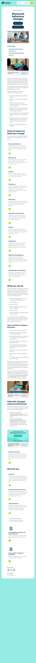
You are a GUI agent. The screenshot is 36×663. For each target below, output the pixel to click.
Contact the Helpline (18, 27)
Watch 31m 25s (18, 435)
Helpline (25, 3)
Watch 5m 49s (18, 387)
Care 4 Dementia (15, 518)
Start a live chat (18, 23)
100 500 (12, 376)
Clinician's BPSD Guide (16, 520)
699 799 (13, 421)
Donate (31, 2)
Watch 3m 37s (18, 64)
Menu (20, 3)
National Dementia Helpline (21, 375)
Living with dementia (17, 10)
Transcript (24, 73)
